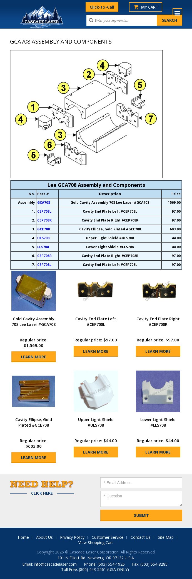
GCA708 (43, 202)
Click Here (42, 493)
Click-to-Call (102, 7)
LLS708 (43, 247)
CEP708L (44, 211)
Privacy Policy (72, 537)
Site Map (166, 537)
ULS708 (43, 238)
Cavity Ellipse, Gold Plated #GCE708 (33, 422)
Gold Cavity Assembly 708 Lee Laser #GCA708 (34, 321)
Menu (177, 13)
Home (23, 537)
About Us (44, 537)
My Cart (149, 7)
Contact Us (141, 537)
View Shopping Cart (95, 542)
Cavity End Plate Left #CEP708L (95, 321)
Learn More (33, 356)
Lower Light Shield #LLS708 (158, 422)
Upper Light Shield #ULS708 (96, 422)
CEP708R (44, 220)
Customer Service (107, 537)
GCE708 (43, 229)
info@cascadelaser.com (55, 564)
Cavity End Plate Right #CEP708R (158, 321)
